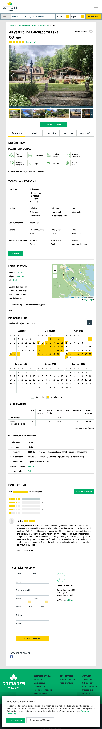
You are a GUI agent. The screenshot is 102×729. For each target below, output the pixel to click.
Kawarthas (20, 276)
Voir (29, 471)
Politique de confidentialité (43, 689)
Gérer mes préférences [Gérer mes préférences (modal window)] (40, 720)
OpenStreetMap (81, 297)
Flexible (31, 466)
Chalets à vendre (87, 683)
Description (17, 133)
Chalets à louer (87, 679)
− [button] (55, 271)
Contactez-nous (39, 683)
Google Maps (88, 299)
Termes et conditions (41, 686)
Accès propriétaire (66, 683)
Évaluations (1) (85, 133)
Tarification (68, 133)
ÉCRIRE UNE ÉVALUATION (84, 491)
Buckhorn (17, 280)
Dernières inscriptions (89, 686)
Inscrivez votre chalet (67, 679)
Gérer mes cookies (40, 693)
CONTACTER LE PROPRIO (53, 124)
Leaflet (72, 297)
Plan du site (38, 679)
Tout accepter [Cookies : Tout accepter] (16, 720)
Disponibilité (51, 133)
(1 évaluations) (31, 42)
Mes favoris (86, 693)
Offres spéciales (87, 689)
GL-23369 (51, 25)
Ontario (20, 272)
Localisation (34, 133)
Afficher (70, 600)
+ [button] (55, 267)
